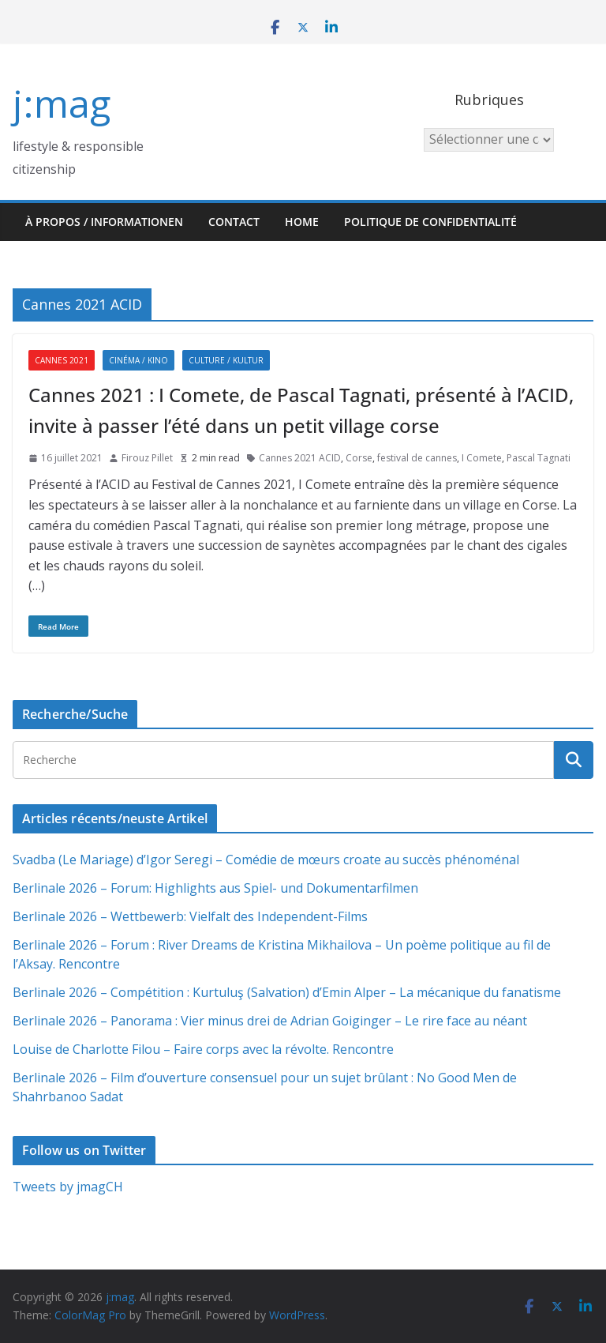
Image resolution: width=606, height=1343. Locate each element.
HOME (302, 221)
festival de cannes (417, 458)
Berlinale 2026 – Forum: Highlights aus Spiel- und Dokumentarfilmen (215, 888)
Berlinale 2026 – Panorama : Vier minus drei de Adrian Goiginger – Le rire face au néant (270, 1020)
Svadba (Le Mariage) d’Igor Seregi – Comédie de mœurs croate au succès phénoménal (266, 859)
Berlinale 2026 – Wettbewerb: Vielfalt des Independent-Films (190, 916)
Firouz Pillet (147, 458)
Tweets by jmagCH (68, 1186)
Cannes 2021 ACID (300, 458)
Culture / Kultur (226, 360)
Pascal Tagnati (538, 458)
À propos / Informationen (104, 221)
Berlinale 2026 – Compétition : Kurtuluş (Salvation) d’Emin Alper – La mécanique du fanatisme (287, 992)
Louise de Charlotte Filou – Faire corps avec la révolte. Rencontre (203, 1049)
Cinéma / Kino (138, 360)
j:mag (61, 103)
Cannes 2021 (61, 360)
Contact (234, 221)
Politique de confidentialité (430, 221)
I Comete (482, 458)
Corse (359, 458)
